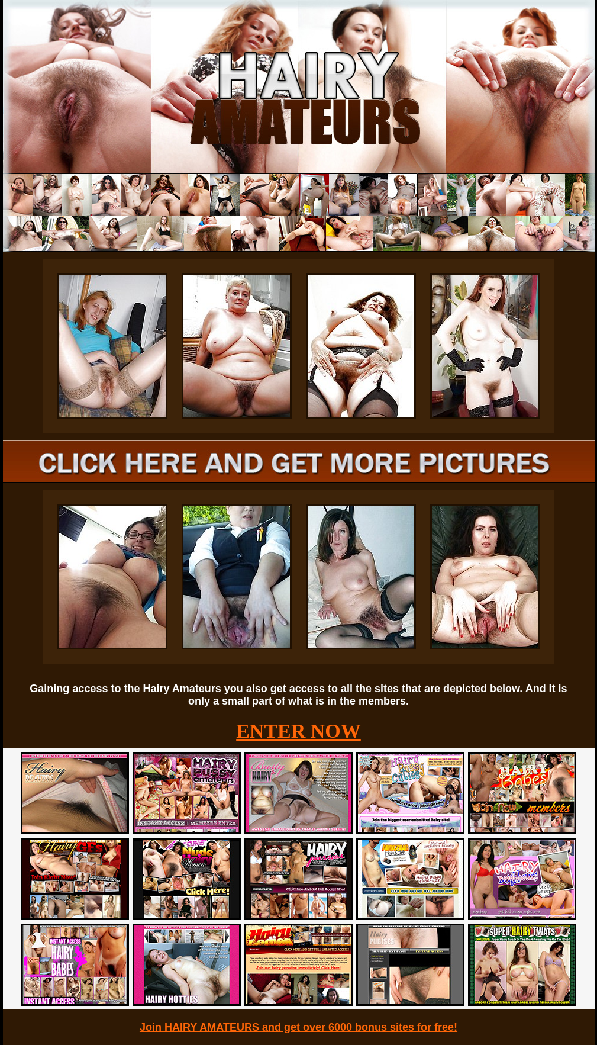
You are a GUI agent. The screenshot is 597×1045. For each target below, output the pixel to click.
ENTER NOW (298, 731)
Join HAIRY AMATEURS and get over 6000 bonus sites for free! (298, 1027)
